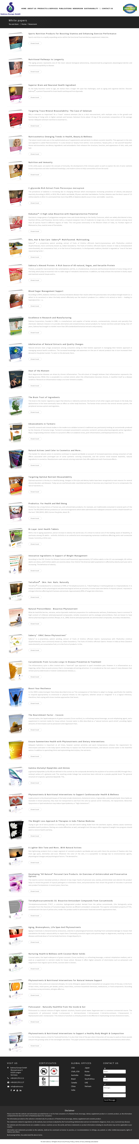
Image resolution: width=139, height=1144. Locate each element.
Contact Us (107, 8)
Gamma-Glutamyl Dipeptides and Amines (49, 768)
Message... (114, 1089)
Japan (87, 1068)
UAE (86, 1082)
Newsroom (78, 8)
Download (35, 43)
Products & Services (47, 8)
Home (23, 8)
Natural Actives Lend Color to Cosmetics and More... (55, 450)
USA (73, 1068)
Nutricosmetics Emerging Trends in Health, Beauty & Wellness (60, 136)
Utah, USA (75, 1071)
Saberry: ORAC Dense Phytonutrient (47, 635)
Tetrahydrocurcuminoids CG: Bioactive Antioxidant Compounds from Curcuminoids (70, 900)
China (73, 1086)
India (73, 1090)
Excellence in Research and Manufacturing (50, 317)
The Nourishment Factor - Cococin (46, 715)
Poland (87, 1075)
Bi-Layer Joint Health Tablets (43, 529)
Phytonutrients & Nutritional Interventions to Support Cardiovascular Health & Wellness (73, 794)
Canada (74, 1082)
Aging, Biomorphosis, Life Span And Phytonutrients (54, 927)
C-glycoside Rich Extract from (56, 188)
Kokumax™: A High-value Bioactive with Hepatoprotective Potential (63, 214)
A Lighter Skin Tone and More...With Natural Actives (55, 847)
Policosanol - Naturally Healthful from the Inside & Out (57, 1007)
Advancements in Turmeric (42, 424)
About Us (31, 8)
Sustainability (91, 8)
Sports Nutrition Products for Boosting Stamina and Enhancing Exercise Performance (72, 33)
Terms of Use (79, 1142)
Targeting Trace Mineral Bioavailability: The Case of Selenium (60, 111)
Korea (87, 1071)
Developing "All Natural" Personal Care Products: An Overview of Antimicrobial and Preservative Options (77, 875)
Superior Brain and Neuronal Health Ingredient (52, 85)
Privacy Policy (69, 1142)
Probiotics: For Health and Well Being (47, 503)
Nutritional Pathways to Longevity (46, 59)
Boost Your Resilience (39, 688)
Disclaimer (94, 1142)
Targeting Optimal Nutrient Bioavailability (50, 477)
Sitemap (87, 1142)
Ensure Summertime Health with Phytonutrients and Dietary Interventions (66, 741)
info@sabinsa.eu (17, 1086)
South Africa (89, 1079)
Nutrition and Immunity (40, 162)
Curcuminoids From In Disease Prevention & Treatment (64, 662)
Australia (74, 1075)
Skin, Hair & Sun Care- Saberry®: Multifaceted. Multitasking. (59, 239)
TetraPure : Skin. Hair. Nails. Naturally (48, 582)
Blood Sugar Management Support (45, 291)
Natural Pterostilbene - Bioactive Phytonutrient (53, 609)
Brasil (73, 1079)
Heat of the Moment (38, 370)
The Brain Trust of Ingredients (44, 397)
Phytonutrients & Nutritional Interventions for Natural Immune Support (65, 980)
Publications (65, 8)
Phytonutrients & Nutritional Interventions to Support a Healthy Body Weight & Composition (76, 1033)
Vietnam (88, 1086)
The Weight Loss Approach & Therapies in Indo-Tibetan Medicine (61, 821)
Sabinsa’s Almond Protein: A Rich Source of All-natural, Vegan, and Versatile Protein (71, 265)
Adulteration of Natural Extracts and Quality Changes (55, 344)
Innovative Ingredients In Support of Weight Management (58, 555)
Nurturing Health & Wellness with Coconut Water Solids (56, 953)
